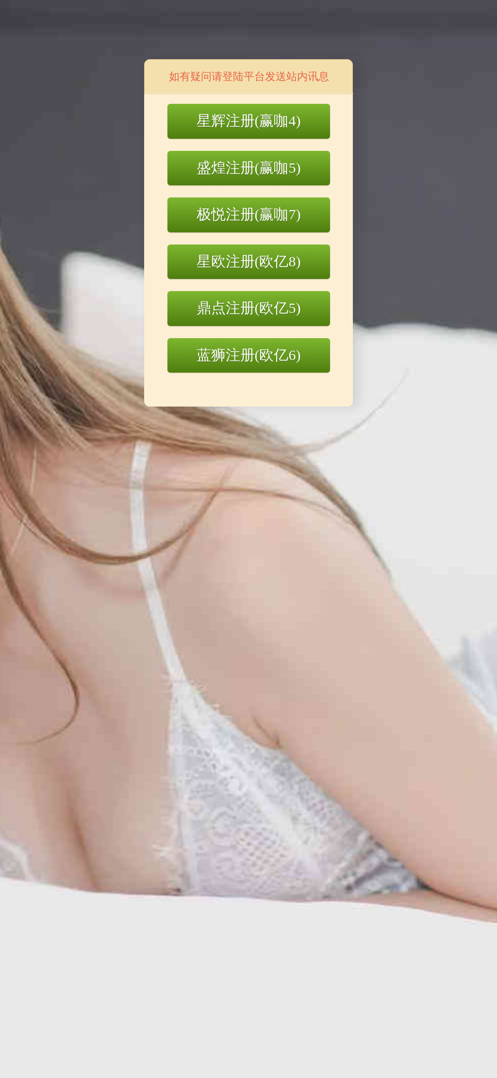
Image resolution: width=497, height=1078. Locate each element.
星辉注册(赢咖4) (249, 121)
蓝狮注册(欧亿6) (249, 355)
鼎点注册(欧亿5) (249, 308)
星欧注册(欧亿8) (249, 261)
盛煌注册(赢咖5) (249, 168)
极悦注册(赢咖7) (249, 214)
